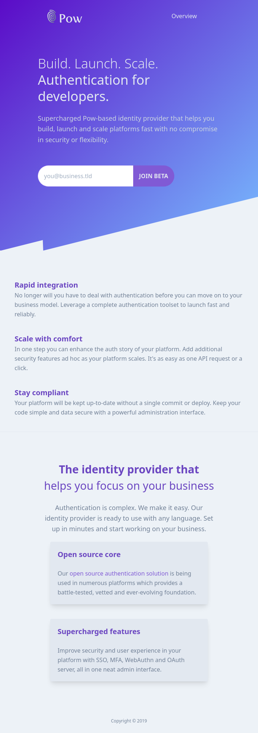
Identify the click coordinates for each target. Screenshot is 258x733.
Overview (184, 16)
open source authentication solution (119, 573)
